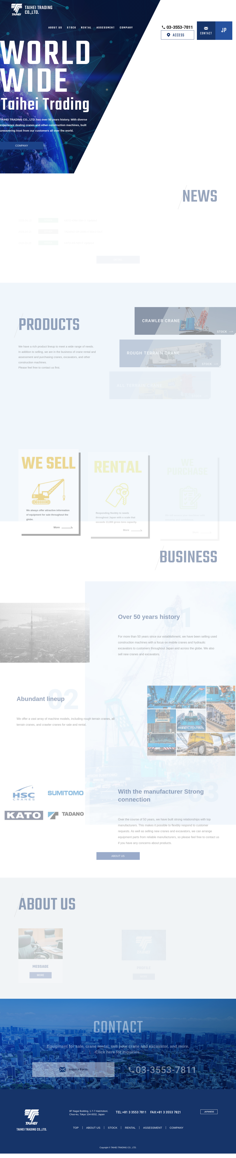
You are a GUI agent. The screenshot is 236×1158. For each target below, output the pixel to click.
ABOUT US (93, 1132)
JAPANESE (209, 1116)
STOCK (112, 1132)
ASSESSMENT (152, 1132)
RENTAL (130, 1132)
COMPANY (176, 1132)
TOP (76, 1132)
